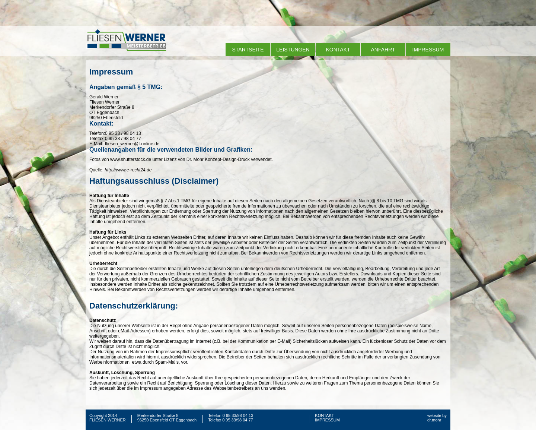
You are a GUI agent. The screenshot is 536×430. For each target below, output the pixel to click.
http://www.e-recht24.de (128, 170)
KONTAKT (338, 50)
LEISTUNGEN (292, 50)
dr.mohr (434, 420)
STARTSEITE (248, 50)
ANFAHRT (383, 50)
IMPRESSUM (428, 50)
